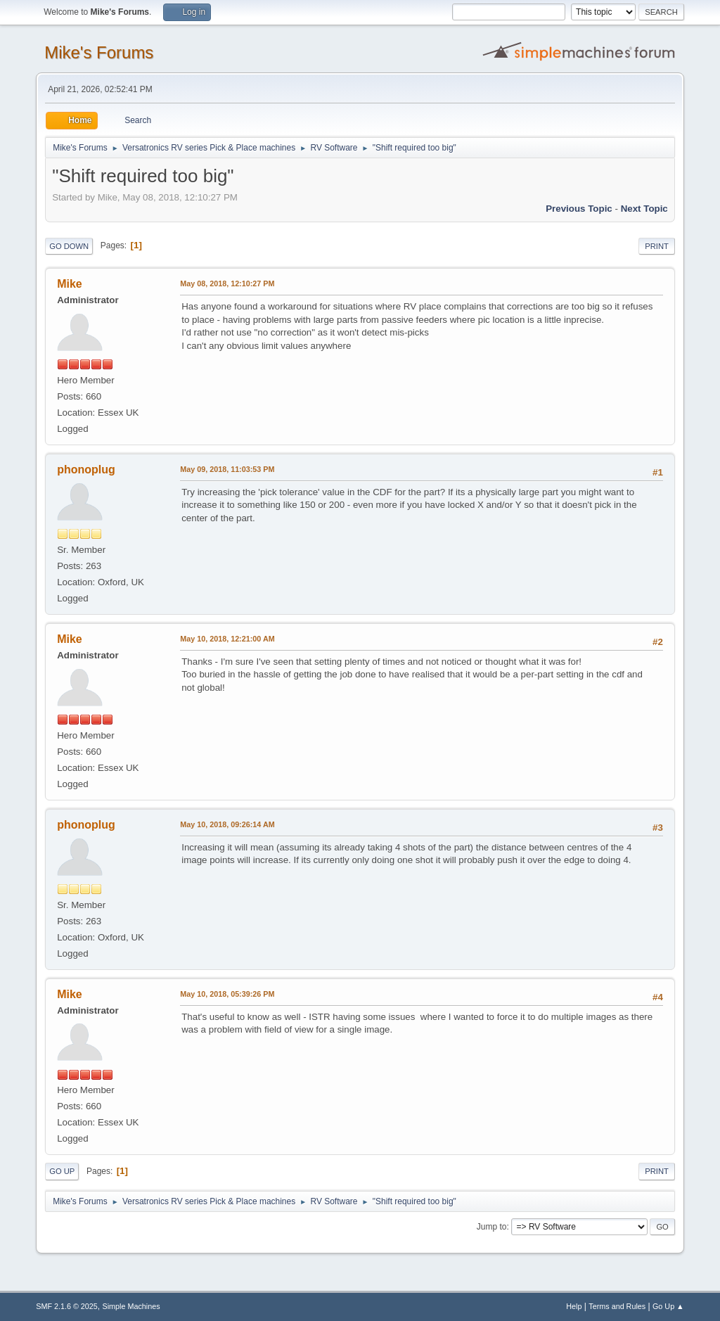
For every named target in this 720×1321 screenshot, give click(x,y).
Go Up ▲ (668, 1306)
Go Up (62, 1171)
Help (573, 1306)
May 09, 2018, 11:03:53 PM (227, 469)
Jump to (492, 1227)
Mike (69, 284)
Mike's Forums (98, 52)
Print (657, 246)
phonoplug (86, 470)
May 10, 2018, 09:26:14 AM (227, 824)
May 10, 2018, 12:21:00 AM (227, 638)
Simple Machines (131, 1306)
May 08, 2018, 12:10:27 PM (227, 283)
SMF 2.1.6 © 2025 (67, 1306)
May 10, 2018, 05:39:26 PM (227, 994)
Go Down (69, 246)
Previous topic (579, 208)
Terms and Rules (617, 1306)
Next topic (644, 208)
